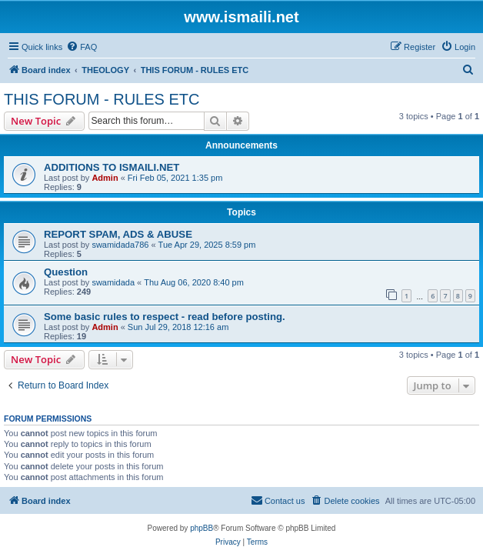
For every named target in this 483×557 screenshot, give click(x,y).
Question (66, 272)
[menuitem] (81, 47)
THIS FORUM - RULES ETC (101, 99)
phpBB (201, 528)
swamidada (113, 282)
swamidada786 (120, 244)
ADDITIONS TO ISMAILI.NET (111, 167)
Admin (105, 177)
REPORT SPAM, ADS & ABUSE (118, 234)
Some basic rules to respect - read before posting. (164, 316)
